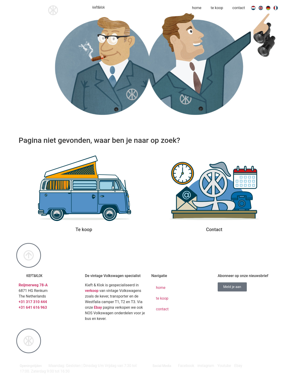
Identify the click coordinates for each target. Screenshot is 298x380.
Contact (214, 229)
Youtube (224, 365)
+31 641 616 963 (33, 307)
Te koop (83, 229)
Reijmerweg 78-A (33, 285)
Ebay (98, 307)
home (196, 8)
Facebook (186, 365)
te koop (217, 8)
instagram (205, 365)
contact (238, 8)
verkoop (91, 290)
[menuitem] (253, 8)
